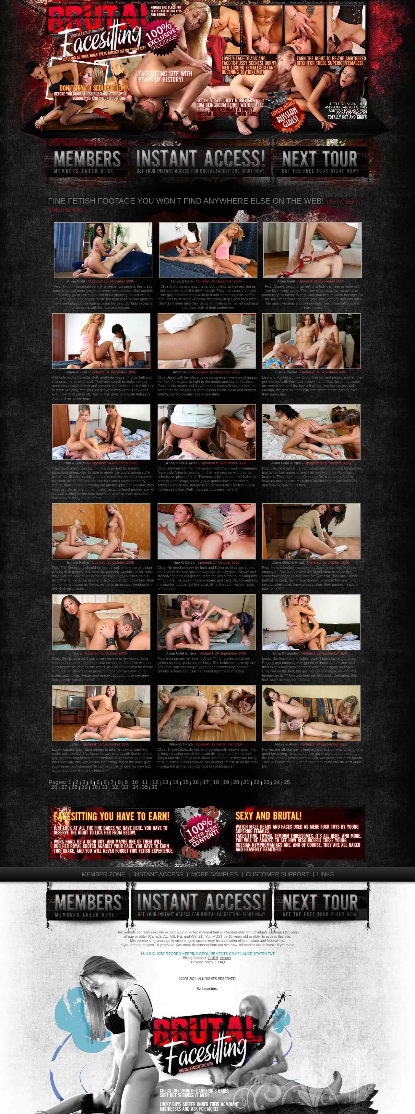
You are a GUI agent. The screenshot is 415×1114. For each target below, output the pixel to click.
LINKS (325, 874)
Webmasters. (207, 989)
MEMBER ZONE (103, 874)
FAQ (221, 962)
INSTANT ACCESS (158, 874)
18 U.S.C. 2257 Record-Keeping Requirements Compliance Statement (207, 954)
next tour (321, 161)
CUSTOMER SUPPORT (277, 874)
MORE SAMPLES (214, 874)
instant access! (200, 161)
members (86, 161)
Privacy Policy (202, 962)
